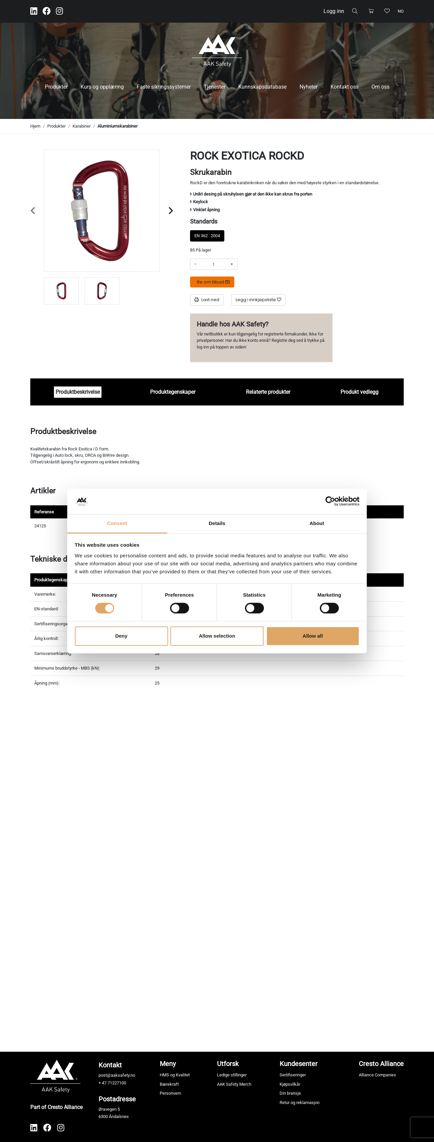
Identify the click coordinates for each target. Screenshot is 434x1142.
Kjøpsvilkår (290, 1084)
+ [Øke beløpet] (231, 264)
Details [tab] (217, 523)
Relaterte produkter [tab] (268, 392)
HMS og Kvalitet (175, 1074)
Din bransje (290, 1093)
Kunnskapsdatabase (262, 87)
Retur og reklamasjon (300, 1102)
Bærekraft (169, 1084)
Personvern (170, 1093)
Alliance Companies (377, 1074)
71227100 (117, 1082)
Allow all (313, 636)
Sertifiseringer (293, 1074)
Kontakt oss (344, 87)
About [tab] (317, 523)
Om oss (380, 87)
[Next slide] (171, 210)
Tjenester (214, 87)
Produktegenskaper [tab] (172, 392)
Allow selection (217, 636)
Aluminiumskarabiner (117, 126)
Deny (121, 636)
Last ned (206, 299)
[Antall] (213, 264)
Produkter (56, 87)
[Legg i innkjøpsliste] (258, 299)
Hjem (35, 126)
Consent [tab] (117, 523)
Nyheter (309, 87)
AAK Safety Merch (234, 1084)
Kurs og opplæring (102, 87)
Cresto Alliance (381, 1064)
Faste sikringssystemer (164, 87)
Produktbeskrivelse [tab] (78, 392)
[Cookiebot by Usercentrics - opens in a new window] (330, 501)
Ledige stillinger (232, 1074)
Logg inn (334, 11)
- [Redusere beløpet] (195, 264)
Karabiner (82, 126)
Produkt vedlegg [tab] (359, 392)
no (401, 11)
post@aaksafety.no (117, 1075)
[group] (61, 290)
